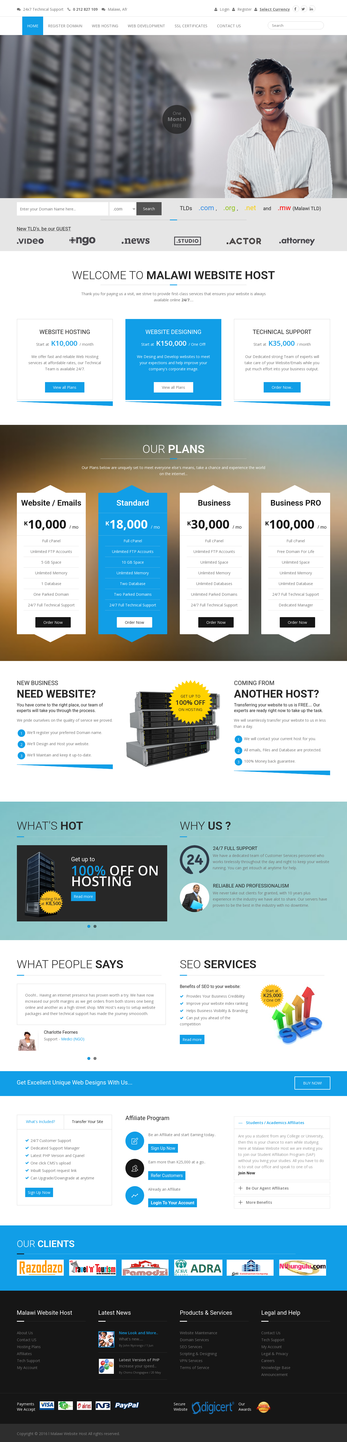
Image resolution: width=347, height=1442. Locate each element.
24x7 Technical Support (40, 9)
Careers (268, 1360)
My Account (27, 1367)
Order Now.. (282, 387)
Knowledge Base (275, 1367)
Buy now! (312, 1083)
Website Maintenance (198, 1332)
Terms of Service (194, 1367)
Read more (83, 896)
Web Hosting (105, 25)
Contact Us (229, 25)
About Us (25, 1332)
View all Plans (64, 387)
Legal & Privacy (274, 1353)
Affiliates (24, 1353)
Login (221, 9)
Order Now (53, 622)
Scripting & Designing (198, 1353)
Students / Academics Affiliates (275, 1122)
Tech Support (28, 1360)
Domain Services (194, 1339)
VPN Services (191, 1360)
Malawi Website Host (173, 8)
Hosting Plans (29, 1346)
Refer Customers (167, 1175)
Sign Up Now (39, 1192)
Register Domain (65, 25)
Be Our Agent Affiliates (267, 1188)
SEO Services (191, 1346)
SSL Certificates (191, 25)
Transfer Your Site (87, 1121)
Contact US (26, 1339)
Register (242, 9)
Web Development (146, 25)
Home (32, 25)
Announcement (274, 1374)
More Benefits (259, 1202)
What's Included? (40, 1121)
